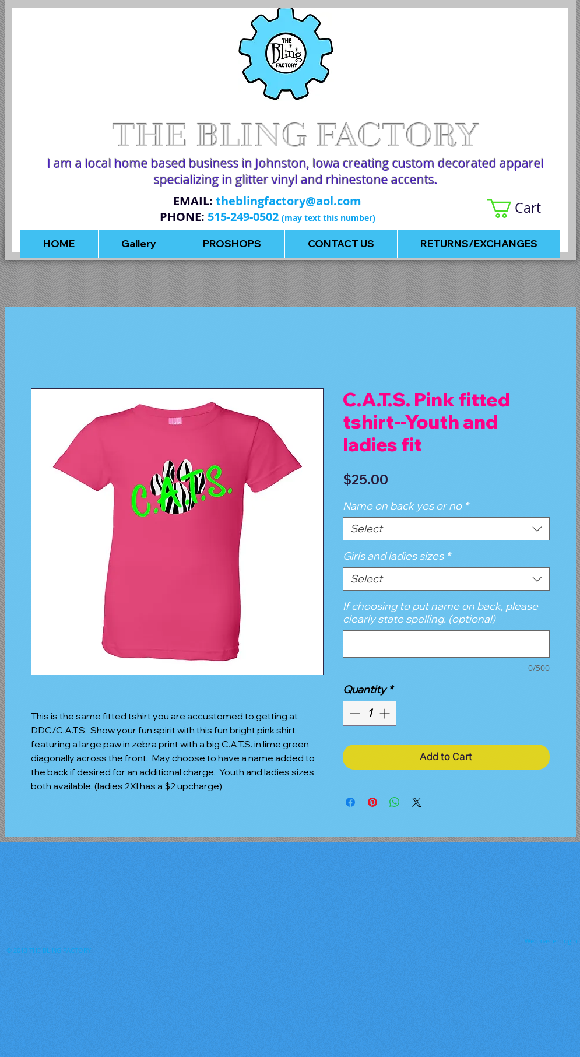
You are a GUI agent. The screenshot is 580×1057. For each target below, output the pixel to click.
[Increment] (386, 713)
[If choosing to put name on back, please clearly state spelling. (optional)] (446, 643)
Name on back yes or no (405, 506)
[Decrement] (354, 713)
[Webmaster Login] (551, 940)
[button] (523, 208)
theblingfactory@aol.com (288, 201)
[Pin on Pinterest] (372, 802)
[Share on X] (417, 802)
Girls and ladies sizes (396, 556)
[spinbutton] (370, 713)
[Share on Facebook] (350, 802)
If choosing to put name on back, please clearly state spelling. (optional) (440, 613)
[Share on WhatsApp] (395, 802)
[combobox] (446, 528)
